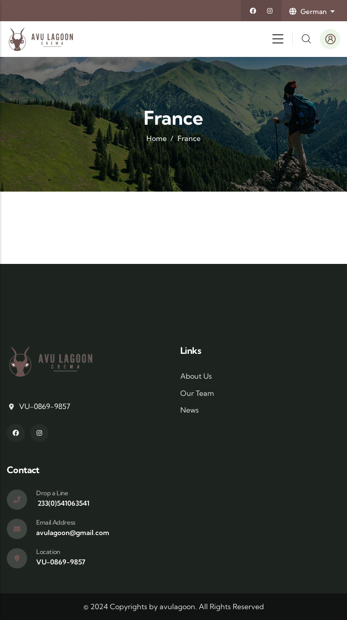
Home (156, 138)
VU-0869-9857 (44, 406)
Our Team (197, 393)
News (189, 409)
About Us (196, 375)
